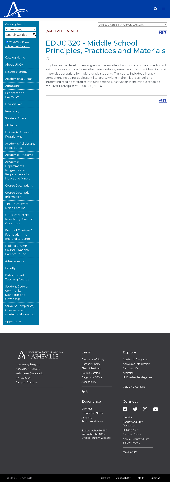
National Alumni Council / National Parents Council (17, 240)
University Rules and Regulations (19, 125)
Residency (12, 101)
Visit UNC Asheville (134, 377)
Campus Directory (27, 372)
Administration (15, 251)
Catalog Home (15, 48)
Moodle (127, 407)
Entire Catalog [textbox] (14, 19)
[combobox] (132, 15)
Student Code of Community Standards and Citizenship (16, 283)
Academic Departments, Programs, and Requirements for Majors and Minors (17, 161)
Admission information (136, 354)
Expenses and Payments (14, 85)
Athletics (11, 115)
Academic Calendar (18, 69)
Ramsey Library (91, 354)
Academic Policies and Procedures (20, 136)
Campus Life (130, 358)
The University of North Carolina (16, 196)
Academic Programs (19, 145)
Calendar (87, 399)
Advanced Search (17, 36)
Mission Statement (18, 62)
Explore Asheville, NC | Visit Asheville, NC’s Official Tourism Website (96, 424)
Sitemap (155, 468)
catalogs (26, 477)
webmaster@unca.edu (29, 364)
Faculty (10, 258)
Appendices (13, 311)
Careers (105, 468)
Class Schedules (91, 358)
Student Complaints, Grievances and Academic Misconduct (20, 300)
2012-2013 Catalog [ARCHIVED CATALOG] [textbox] (121, 15)
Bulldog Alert (131, 420)
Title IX (140, 468)
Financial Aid (13, 94)
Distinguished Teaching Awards (17, 267)
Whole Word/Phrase (19, 32)
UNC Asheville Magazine (137, 367)
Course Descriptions (19, 176)
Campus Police (132, 424)
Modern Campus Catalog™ (135, 477)
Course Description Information (18, 185)
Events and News (92, 403)
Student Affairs (15, 108)
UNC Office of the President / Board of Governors (19, 209)
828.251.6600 (23, 368)
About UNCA (14, 55)
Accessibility (89, 372)
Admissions (12, 76)
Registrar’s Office (92, 367)
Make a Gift (130, 442)
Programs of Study (93, 349)
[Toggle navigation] (163, 4)
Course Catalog (91, 363)
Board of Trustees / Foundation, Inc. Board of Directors (18, 225)
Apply (85, 381)
